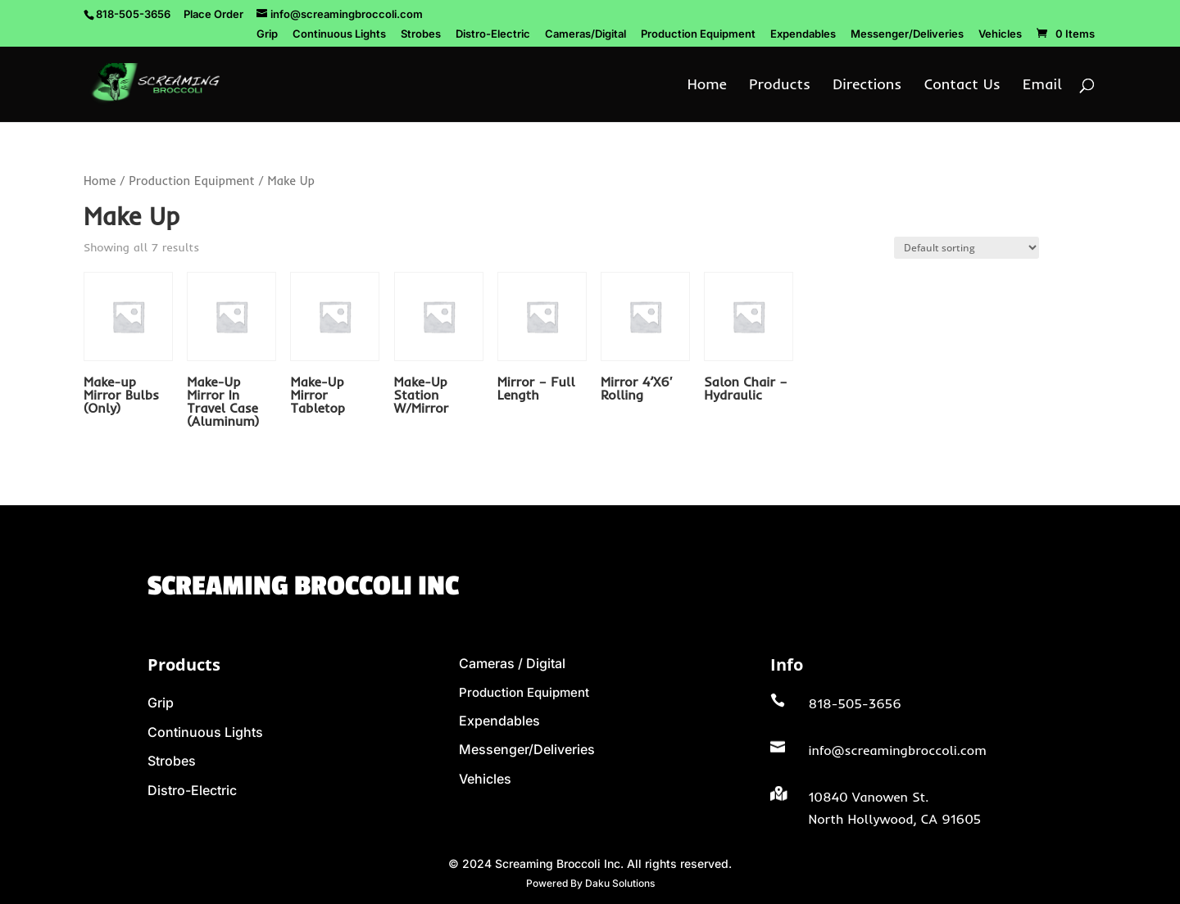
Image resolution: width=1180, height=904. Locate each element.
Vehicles (1000, 34)
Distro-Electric (493, 34)
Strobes (421, 34)
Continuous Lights (339, 34)
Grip (267, 34)
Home (707, 86)
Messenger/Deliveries (907, 34)
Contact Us (962, 86)
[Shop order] (966, 248)
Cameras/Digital (585, 34)
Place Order (213, 13)
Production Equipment (698, 34)
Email (1042, 86)
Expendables (803, 34)
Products (779, 86)
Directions (867, 86)
